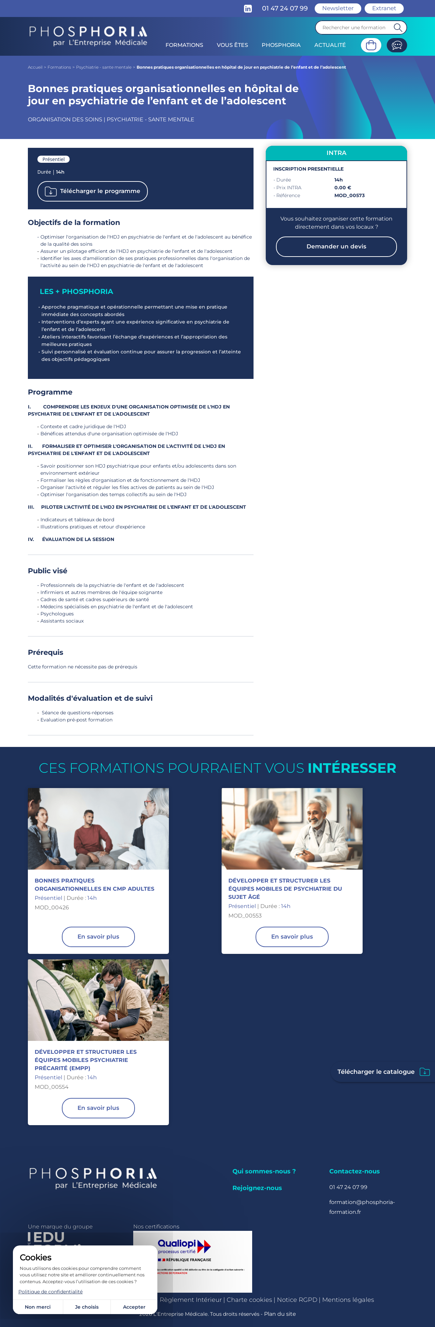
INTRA (336, 153)
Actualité (330, 45)
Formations (184, 45)
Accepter (134, 1307)
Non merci (38, 1307)
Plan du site (280, 1314)
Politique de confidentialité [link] (50, 1291)
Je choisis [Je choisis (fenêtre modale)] (87, 1307)
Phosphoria (281, 45)
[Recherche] (361, 27)
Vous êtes (232, 45)
